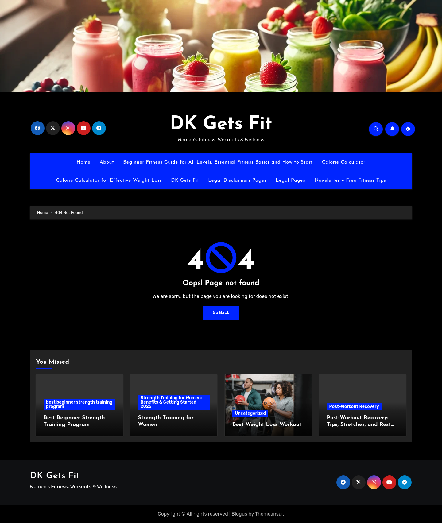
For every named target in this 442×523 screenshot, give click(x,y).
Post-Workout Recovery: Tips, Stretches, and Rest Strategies (359, 424)
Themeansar (269, 514)
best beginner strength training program (79, 404)
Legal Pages (290, 180)
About (106, 162)
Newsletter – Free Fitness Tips (350, 180)
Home (83, 162)
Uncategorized (250, 413)
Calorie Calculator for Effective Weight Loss (109, 180)
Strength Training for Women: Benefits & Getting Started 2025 (171, 402)
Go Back (221, 312)
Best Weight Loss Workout (266, 425)
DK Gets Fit (221, 124)
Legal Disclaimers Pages (237, 180)
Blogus (239, 514)
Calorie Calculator (344, 162)
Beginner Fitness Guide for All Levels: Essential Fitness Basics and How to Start (218, 162)
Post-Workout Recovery (354, 406)
